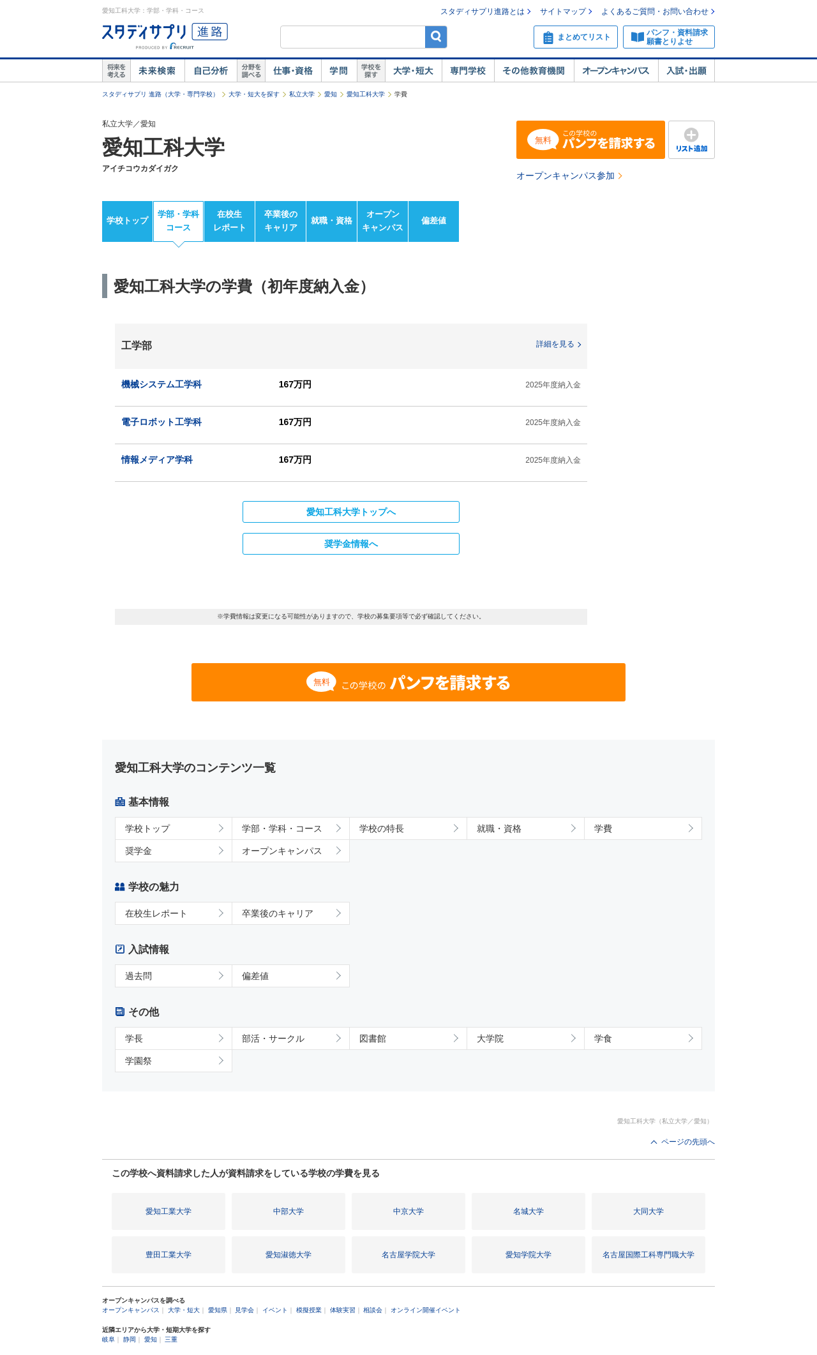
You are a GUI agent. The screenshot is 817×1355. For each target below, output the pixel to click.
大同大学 (648, 1211)
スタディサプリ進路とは (482, 11)
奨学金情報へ (351, 544)
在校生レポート (229, 220)
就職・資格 (331, 220)
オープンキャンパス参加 (565, 175)
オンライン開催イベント (426, 1310)
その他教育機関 (534, 70)
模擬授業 (309, 1310)
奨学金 (138, 851)
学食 (603, 1038)
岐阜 (108, 1339)
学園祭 (138, 1061)
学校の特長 (381, 828)
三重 (171, 1339)
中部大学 (288, 1211)
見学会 (244, 1310)
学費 (603, 828)
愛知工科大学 (366, 94)
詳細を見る (555, 344)
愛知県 (217, 1310)
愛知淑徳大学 (288, 1254)
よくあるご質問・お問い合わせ (654, 11)
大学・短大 (413, 70)
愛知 (330, 94)
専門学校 (468, 70)
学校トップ (127, 220)
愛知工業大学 (168, 1211)
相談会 (372, 1310)
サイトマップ (563, 11)
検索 (436, 37)
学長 (134, 1038)
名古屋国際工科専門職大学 (648, 1254)
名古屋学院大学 (408, 1254)
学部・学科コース (178, 220)
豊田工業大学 (168, 1254)
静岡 (129, 1339)
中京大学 (408, 1211)
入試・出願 (686, 70)
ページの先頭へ (688, 1141)
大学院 (490, 1038)
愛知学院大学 (528, 1254)
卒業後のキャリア (280, 220)
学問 (339, 70)
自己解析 (210, 70)
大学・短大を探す (254, 94)
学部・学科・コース (282, 828)
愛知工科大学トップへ (351, 512)
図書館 (372, 1038)
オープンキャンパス (616, 70)
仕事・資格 (293, 70)
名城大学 (528, 1211)
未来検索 (157, 70)
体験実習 (343, 1310)
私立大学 (302, 94)
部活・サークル (273, 1038)
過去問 (138, 976)
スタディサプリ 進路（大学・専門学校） (160, 94)
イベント (275, 1310)
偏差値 (433, 220)
